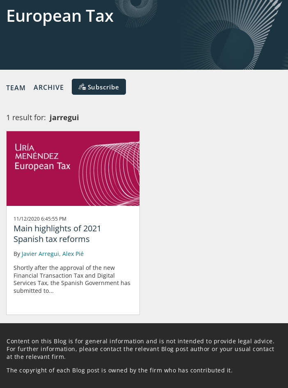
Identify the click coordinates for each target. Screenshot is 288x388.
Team (16, 87)
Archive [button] (49, 87)
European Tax (60, 15)
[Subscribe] (99, 87)
